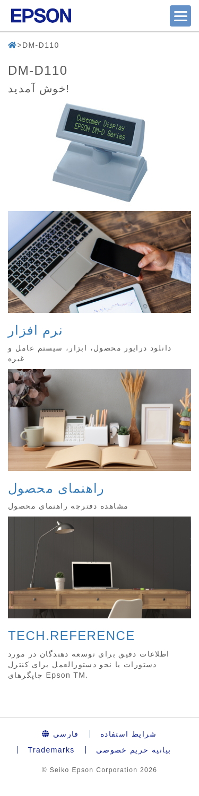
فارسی (60, 734)
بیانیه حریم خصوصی (133, 750)
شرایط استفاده (128, 734)
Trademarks (51, 750)
